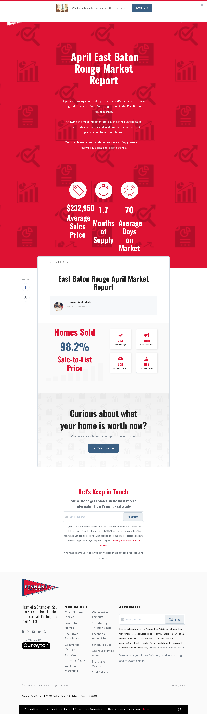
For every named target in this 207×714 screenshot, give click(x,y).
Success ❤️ (60, 21)
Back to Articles (63, 262)
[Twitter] (28, 631)
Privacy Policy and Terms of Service (166, 647)
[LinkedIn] (33, 631)
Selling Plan (40, 21)
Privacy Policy (178, 685)
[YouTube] (39, 631)
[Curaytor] (36, 648)
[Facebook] (23, 631)
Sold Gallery (100, 672)
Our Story (78, 21)
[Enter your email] (96, 517)
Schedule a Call (102, 644)
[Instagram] (45, 631)
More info (146, 709)
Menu (167, 21)
